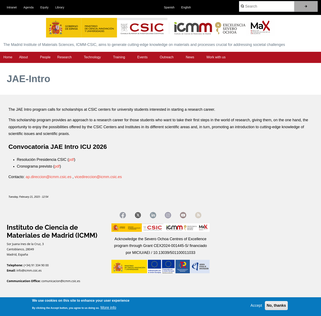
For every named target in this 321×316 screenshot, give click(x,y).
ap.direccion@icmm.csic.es (48, 177)
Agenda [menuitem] (29, 7)
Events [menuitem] (142, 57)
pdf (71, 159)
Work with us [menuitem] (216, 57)
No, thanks (276, 305)
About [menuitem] (23, 57)
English (186, 7)
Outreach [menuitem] (167, 57)
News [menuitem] (190, 57)
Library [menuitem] (59, 7)
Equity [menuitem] (44, 7)
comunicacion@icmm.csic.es (60, 281)
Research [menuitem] (64, 57)
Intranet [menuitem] (12, 7)
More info (108, 307)
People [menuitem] (45, 57)
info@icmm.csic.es (29, 270)
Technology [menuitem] (92, 57)
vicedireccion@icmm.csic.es (98, 177)
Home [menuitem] (7, 57)
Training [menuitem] (119, 57)
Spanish (169, 7)
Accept (256, 305)
